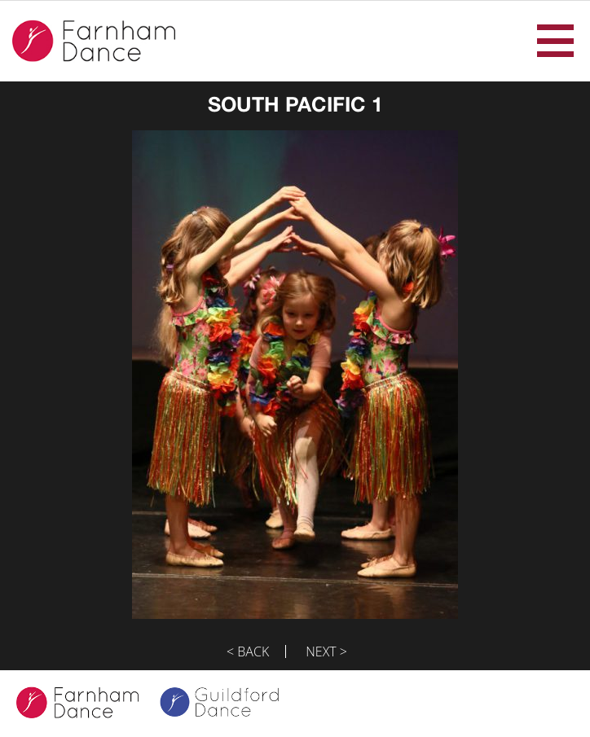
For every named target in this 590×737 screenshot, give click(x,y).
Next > (326, 651)
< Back (248, 651)
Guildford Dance (230, 704)
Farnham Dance (93, 41)
